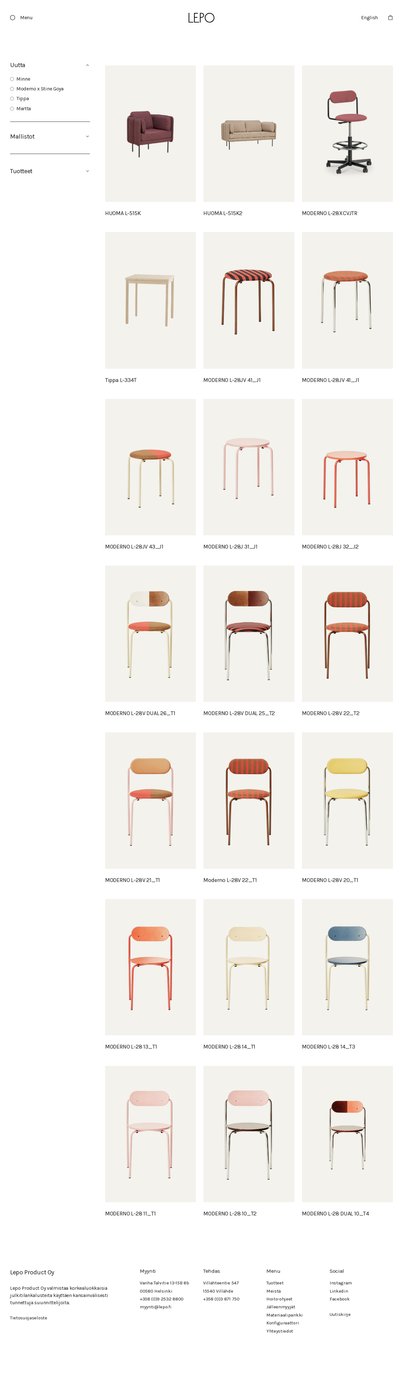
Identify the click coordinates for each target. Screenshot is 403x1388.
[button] (24, 17)
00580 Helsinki (156, 1291)
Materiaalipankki (284, 1315)
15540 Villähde (218, 1291)
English (369, 17)
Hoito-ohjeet (279, 1299)
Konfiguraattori (282, 1323)
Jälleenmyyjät (280, 1307)
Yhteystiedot (279, 1331)
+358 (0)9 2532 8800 (162, 1299)
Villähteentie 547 (221, 1283)
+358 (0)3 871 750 (221, 1299)
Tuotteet (274, 1283)
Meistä (273, 1291)
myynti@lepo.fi (156, 1307)
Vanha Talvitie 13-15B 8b (164, 1283)
